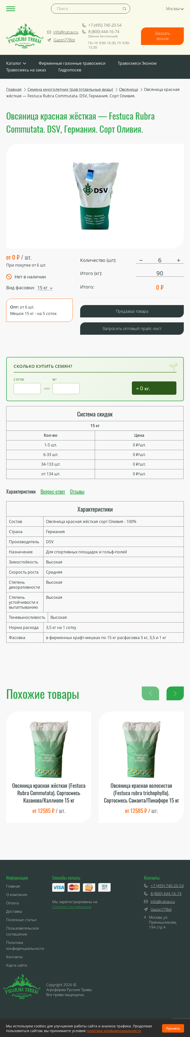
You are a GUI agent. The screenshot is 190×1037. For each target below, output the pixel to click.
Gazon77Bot (61, 40)
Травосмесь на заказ (26, 70)
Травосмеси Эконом (137, 63)
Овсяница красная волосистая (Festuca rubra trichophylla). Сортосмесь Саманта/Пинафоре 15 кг (141, 793)
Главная (13, 886)
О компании (16, 894)
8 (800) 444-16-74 (100, 31)
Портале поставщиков (71, 906)
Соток (19, 379)
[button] (175, 693)
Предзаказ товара (132, 311)
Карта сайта (16, 965)
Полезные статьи (21, 919)
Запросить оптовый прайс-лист (132, 328)
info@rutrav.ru (62, 32)
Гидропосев (69, 70)
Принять (173, 1028)
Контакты (14, 956)
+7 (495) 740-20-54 (101, 25)
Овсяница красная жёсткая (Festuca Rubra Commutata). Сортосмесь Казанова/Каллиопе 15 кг (48, 793)
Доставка (14, 911)
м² (54, 379)
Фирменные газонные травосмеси (72, 63)
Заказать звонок (162, 36)
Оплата (12, 903)
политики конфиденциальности (114, 1030)
